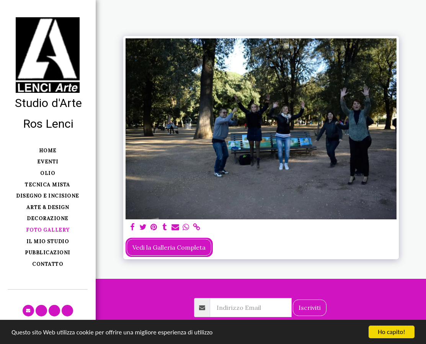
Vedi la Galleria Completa (169, 247)
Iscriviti (310, 307)
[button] (28, 310)
